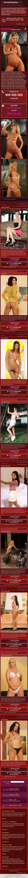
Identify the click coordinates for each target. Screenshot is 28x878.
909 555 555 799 (14, 451)
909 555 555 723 (14, 323)
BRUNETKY (17, 19)
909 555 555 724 (14, 641)
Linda (3, 652)
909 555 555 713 (14, 577)
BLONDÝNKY (12, 19)
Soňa (3, 399)
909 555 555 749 (14, 769)
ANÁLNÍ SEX (9, 18)
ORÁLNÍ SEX (14, 18)
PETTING (3, 21)
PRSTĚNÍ (3, 19)
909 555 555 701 (14, 517)
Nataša (3, 588)
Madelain (4, 463)
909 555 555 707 (14, 259)
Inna (2, 335)
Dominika (6, 29)
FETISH (7, 19)
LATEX (22, 18)
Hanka (3, 205)
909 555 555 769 (14, 387)
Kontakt (23, 23)
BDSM (19, 18)
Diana (3, 271)
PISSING (22, 19)
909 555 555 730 (14, 705)
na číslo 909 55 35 (14, 264)
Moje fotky (22, 204)
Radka (3, 529)
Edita (3, 717)
